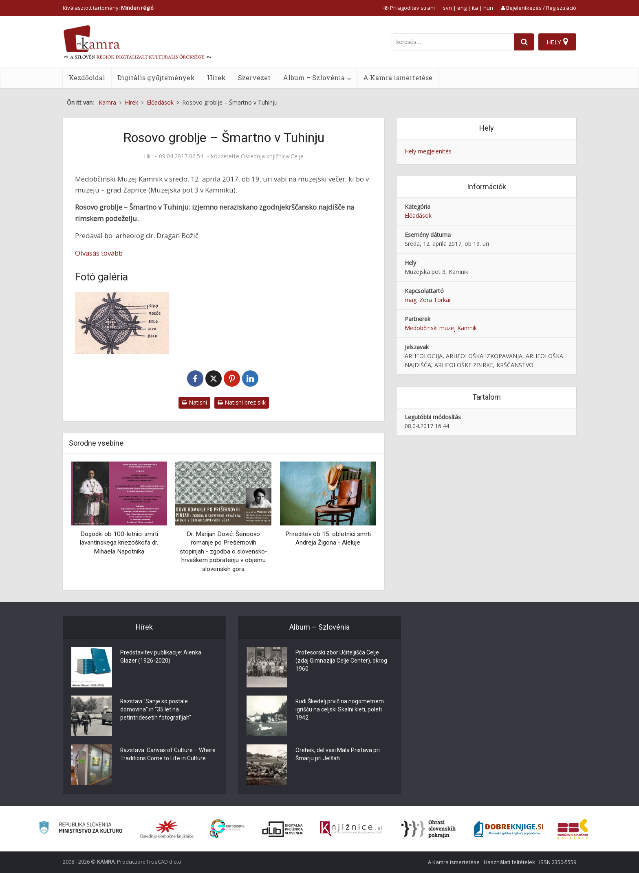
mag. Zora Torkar (428, 300)
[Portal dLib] (282, 829)
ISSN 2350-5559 (557, 862)
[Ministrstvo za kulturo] (80, 829)
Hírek (216, 77)
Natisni (194, 402)
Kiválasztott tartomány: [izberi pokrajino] (108, 7)
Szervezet (254, 77)
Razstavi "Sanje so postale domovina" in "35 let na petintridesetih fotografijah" (155, 709)
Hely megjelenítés (428, 151)
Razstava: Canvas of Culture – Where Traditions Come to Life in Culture (168, 754)
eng (462, 7)
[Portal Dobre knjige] (508, 829)
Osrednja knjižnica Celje (272, 156)
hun (488, 7)
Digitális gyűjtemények (156, 77)
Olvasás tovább (99, 253)
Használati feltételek (509, 862)
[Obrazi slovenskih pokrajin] (428, 829)
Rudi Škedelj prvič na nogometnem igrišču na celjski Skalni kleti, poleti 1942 (339, 709)
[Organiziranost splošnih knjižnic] (166, 829)
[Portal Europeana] (227, 828)
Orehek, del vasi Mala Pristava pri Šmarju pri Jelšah (337, 754)
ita (475, 7)
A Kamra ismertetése (397, 77)
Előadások (418, 215)
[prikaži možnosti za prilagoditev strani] (409, 7)
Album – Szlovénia (314, 77)
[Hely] (557, 41)
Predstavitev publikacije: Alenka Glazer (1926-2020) (160, 657)
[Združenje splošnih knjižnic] (572, 829)
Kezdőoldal (87, 77)
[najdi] (524, 41)
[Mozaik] (122, 323)
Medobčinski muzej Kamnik (441, 328)
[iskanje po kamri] (453, 41)
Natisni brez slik (242, 402)
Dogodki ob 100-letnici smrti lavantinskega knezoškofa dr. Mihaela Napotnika (119, 542)
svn (447, 7)
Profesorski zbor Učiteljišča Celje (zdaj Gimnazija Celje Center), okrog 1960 (341, 661)
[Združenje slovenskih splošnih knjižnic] (351, 829)
